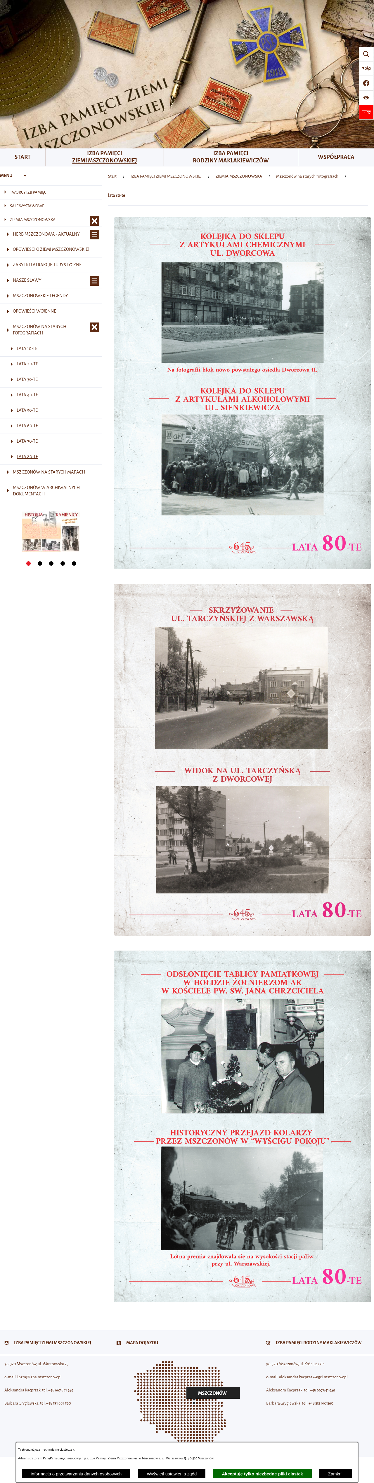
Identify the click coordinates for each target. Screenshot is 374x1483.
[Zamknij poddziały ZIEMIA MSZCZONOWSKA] (94, 221)
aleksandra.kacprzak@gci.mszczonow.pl (313, 1377)
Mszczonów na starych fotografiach (307, 176)
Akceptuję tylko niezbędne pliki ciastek (262, 1473)
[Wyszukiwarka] (366, 54)
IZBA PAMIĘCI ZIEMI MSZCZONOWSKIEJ (166, 176)
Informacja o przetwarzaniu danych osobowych (76, 1473)
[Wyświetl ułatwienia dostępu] (366, 97)
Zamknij (336, 1473)
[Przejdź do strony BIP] (366, 68)
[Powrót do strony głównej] (112, 176)
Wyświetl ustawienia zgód (172, 1473)
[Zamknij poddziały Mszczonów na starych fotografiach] (94, 327)
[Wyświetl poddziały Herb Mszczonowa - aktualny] (94, 235)
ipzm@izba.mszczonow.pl (39, 1377)
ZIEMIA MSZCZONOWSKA (239, 176)
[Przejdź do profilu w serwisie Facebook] (366, 83)
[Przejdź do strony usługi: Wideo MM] (366, 112)
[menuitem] (23, 157)
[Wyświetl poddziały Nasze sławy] (94, 281)
